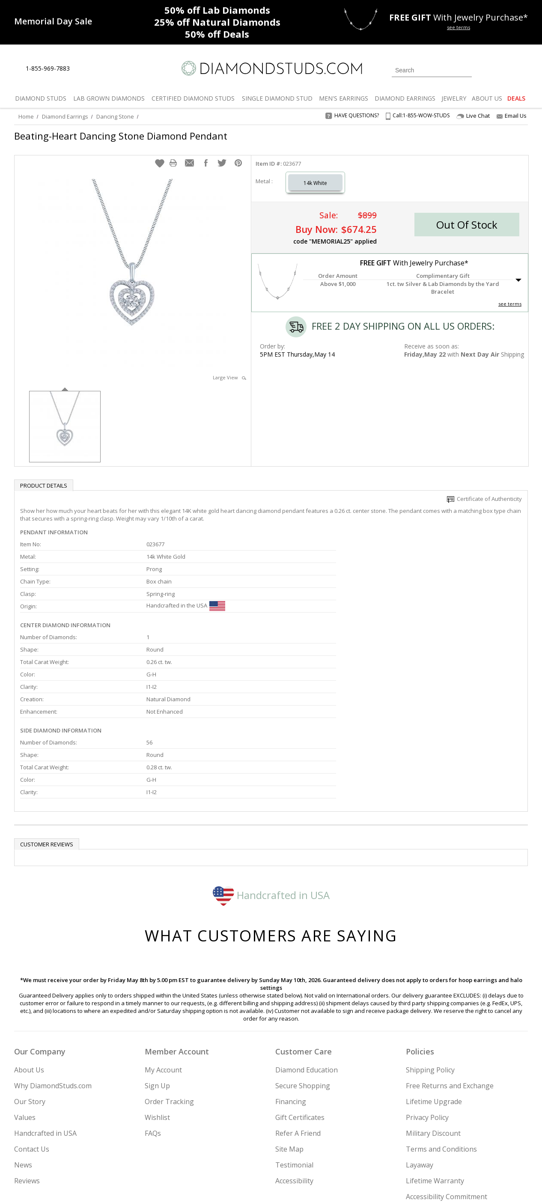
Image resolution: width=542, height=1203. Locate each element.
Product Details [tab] (43, 477)
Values (25, 1018)
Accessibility (294, 1082)
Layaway (419, 1066)
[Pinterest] (445, 1153)
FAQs (153, 1034)
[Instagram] (383, 1153)
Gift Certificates (300, 1018)
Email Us (512, 116)
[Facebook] (426, 1153)
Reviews (27, 1082)
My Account (163, 971)
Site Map (289, 1050)
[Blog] (468, 1153)
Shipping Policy (430, 971)
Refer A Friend (298, 1034)
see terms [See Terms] (509, 295)
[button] (159, 154)
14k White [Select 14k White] (315, 174)
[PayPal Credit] (339, 1184)
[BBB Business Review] (205, 1184)
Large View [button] (229, 369)
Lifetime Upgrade (434, 1002)
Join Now (305, 1150)
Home (26, 116)
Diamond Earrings (65, 116)
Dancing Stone (115, 116)
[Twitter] (406, 1153)
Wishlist (157, 1018)
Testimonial (294, 1066)
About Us (29, 971)
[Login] (483, 69)
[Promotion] (53, 21)
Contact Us (31, 1050)
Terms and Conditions (441, 1050)
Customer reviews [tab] (46, 745)
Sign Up (157, 987)
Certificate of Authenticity (484, 490)
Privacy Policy (427, 1018)
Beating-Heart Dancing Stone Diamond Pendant (120, 135)
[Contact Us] (104, 68)
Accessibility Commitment (446, 1097)
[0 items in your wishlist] (502, 69)
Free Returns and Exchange (450, 987)
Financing (290, 1002)
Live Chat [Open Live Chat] (473, 116)
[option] (65, 417)
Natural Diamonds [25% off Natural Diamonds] (217, 21)
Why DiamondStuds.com (53, 987)
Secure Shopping (302, 987)
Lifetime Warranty (435, 1082)
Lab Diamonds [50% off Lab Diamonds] (217, 9)
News (23, 1066)
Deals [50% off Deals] (217, 33)
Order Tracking (169, 1002)
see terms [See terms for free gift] (458, 27)
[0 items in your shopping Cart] (522, 69)
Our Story (29, 1002)
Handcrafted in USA (271, 796)
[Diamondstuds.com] (271, 68)
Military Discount (433, 1034)
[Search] (432, 70)
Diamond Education (306, 971)
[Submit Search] (465, 70)
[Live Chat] (83, 69)
